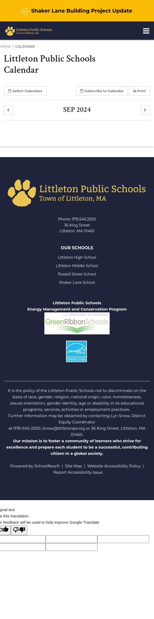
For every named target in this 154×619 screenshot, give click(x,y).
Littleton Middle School (77, 265)
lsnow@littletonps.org (63, 428)
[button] (8, 110)
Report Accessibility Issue (78, 472)
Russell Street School (77, 274)
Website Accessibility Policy (113, 465)
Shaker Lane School (77, 282)
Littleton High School (77, 257)
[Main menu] (146, 30)
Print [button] (139, 91)
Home (5, 46)
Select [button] (25, 91)
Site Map (73, 465)
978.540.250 (82, 219)
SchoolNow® (47, 465)
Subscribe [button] (102, 91)
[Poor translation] (19, 530)
